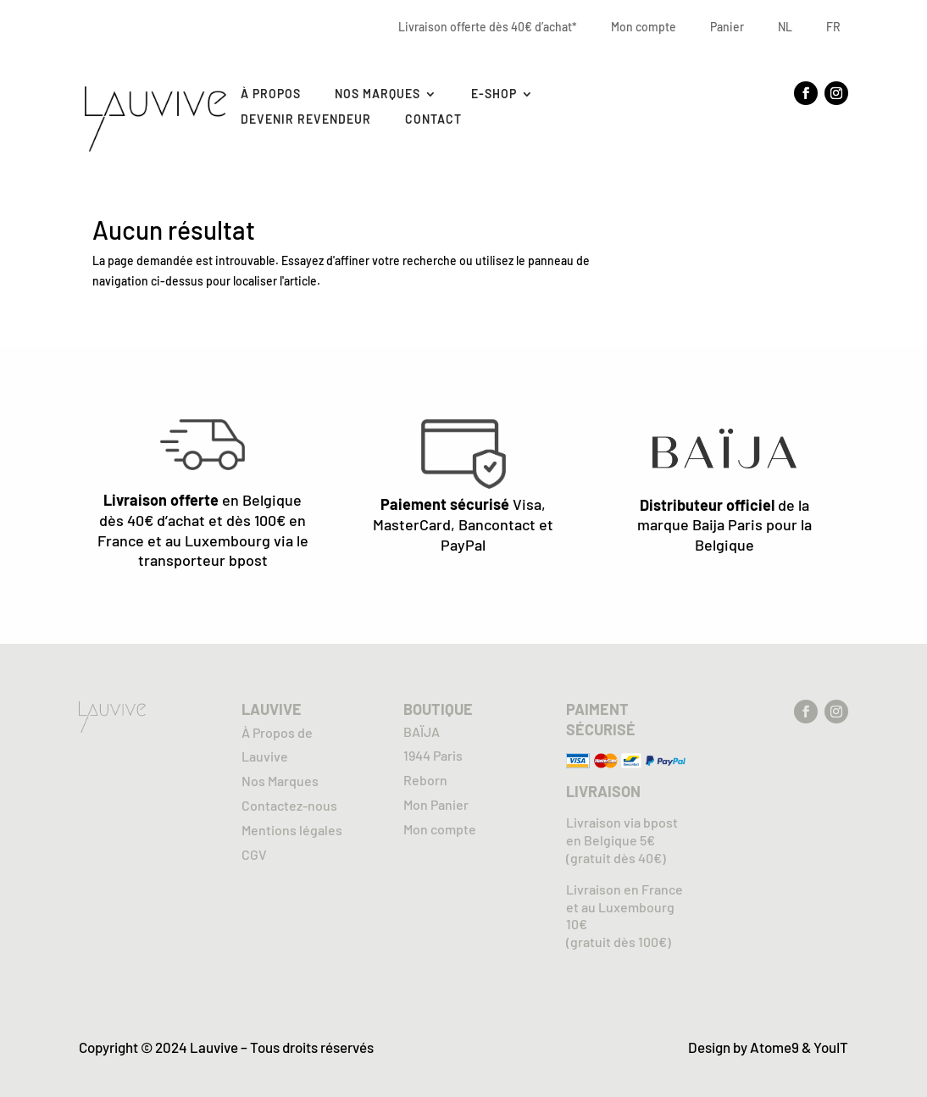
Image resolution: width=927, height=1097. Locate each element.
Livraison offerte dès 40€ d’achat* (487, 26)
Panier (727, 26)
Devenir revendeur (306, 120)
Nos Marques (280, 781)
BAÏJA (421, 731)
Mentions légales (291, 830)
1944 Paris (433, 755)
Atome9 (774, 1047)
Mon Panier (436, 804)
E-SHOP (494, 94)
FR (833, 26)
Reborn (425, 780)
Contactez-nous (289, 805)
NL (785, 26)
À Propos (271, 94)
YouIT (830, 1047)
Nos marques (377, 94)
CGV (254, 854)
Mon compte (643, 26)
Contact (433, 120)
